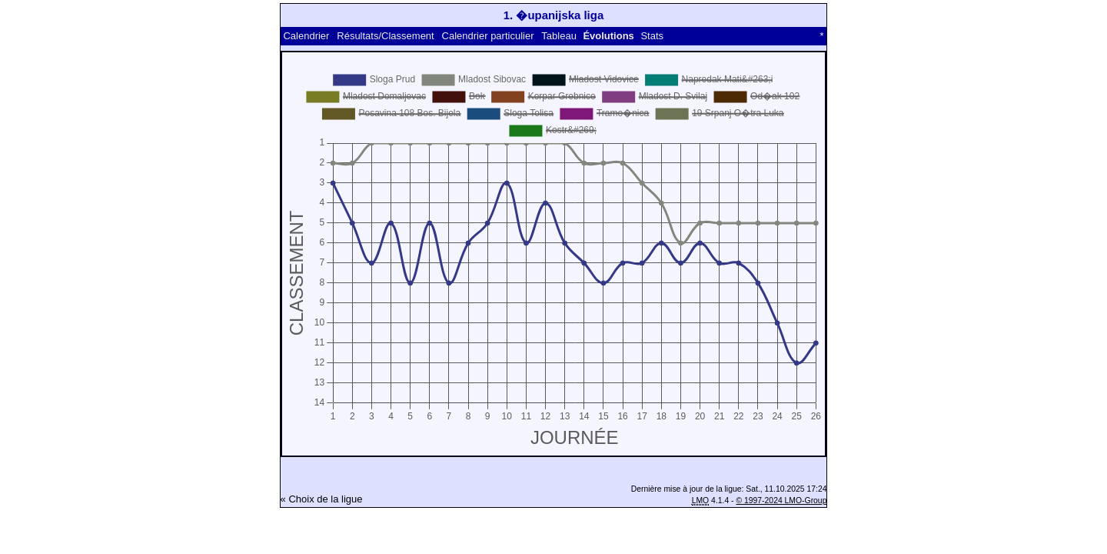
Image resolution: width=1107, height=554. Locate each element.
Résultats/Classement (385, 36)
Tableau (559, 36)
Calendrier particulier (488, 36)
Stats (651, 36)
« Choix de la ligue (322, 499)
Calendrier (306, 36)
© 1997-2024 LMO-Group (781, 500)
